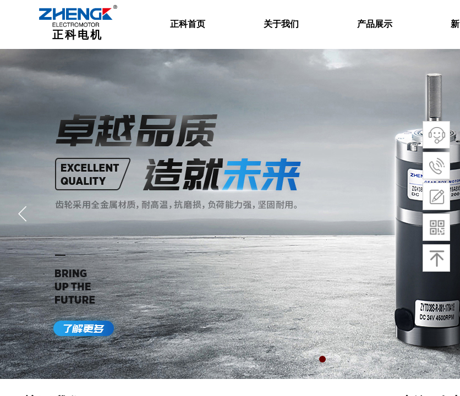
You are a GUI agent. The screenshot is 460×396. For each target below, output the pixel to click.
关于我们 (281, 24)
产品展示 (374, 24)
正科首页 (187, 24)
